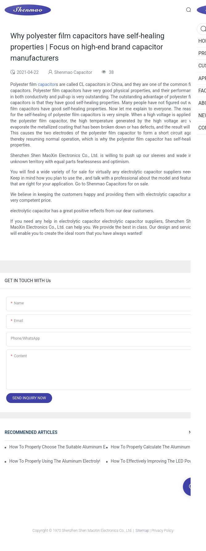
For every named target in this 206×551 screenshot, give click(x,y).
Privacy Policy (162, 530)
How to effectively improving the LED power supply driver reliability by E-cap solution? (156, 461)
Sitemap (142, 530)
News (193, 432)
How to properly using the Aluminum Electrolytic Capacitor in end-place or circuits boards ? (54, 461)
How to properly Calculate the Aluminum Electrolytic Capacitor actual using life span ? (156, 446)
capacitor (47, 84)
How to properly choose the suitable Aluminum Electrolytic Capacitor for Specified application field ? (57, 446)
